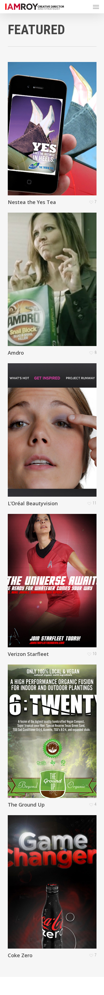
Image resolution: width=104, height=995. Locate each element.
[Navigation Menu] (96, 6)
